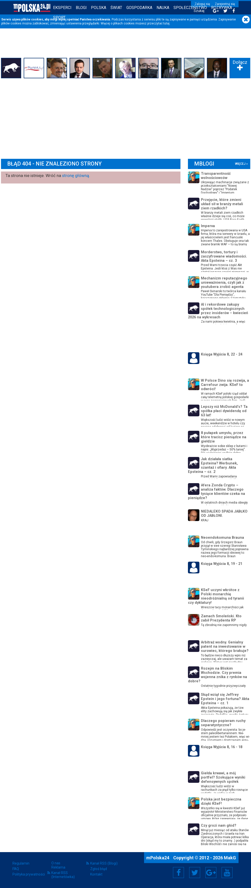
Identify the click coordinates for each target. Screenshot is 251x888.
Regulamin (20, 863)
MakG (230, 857)
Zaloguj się (202, 4)
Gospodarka (139, 7)
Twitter (194, 872)
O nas (55, 863)
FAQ (15, 869)
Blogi (81, 7)
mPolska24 (158, 857)
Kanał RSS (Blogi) (104, 863)
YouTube (227, 872)
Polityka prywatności (28, 874)
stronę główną (75, 175)
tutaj (166, 23)
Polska (98, 7)
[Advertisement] (125, 117)
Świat (116, 7)
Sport (59, 17)
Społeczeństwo (190, 7)
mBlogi (204, 164)
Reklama (58, 867)
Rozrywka (221, 7)
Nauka (163, 7)
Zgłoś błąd (98, 869)
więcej (240, 164)
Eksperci (62, 7)
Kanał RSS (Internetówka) (63, 875)
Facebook (178, 872)
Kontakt (96, 874)
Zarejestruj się (225, 4)
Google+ (211, 872)
